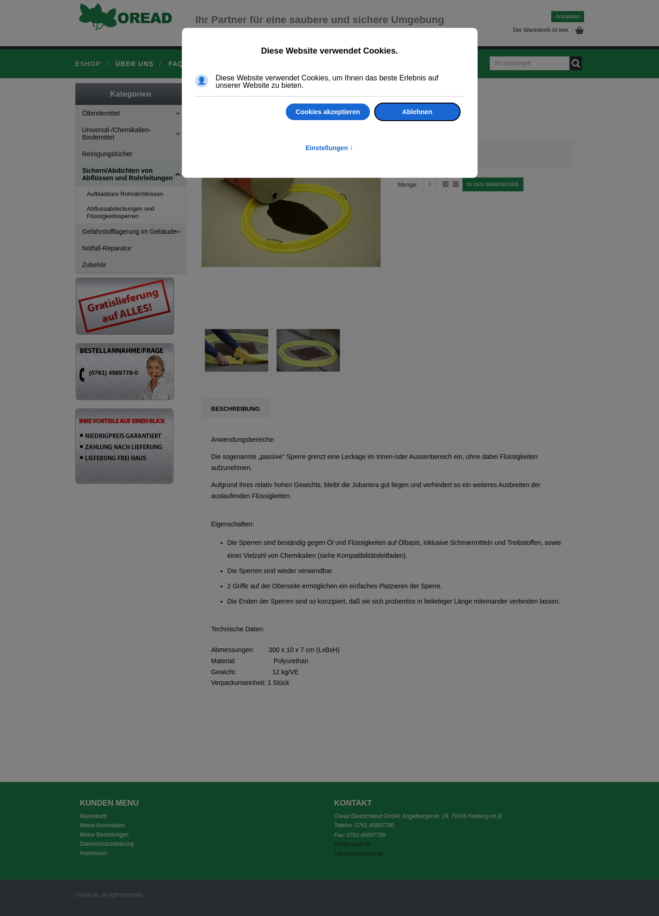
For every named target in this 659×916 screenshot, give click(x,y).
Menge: (408, 184)
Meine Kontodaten (102, 825)
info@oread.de (352, 844)
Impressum (93, 853)
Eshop (88, 63)
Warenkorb (93, 816)
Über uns (135, 63)
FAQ (175, 63)
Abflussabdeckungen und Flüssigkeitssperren (120, 212)
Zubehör (94, 265)
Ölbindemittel (101, 113)
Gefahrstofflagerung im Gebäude (129, 231)
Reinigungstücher (107, 154)
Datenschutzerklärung (107, 844)
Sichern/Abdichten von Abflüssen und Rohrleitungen (127, 174)
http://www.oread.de (358, 853)
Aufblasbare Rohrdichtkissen (125, 193)
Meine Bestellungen (104, 834)
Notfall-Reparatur (107, 248)
